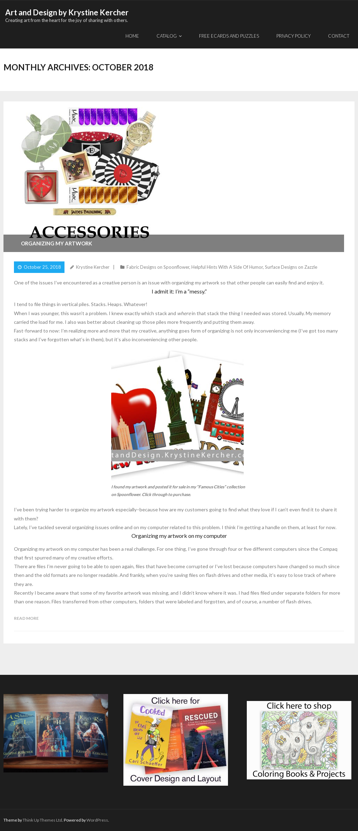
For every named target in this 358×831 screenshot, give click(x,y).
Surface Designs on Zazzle (291, 267)
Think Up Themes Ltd (42, 820)
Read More (26, 618)
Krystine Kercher (92, 267)
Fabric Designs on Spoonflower (158, 267)
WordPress (97, 820)
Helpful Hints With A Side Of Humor (227, 267)
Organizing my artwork (56, 243)
